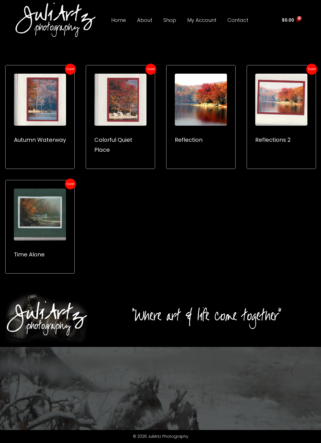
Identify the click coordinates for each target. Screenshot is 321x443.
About (144, 20)
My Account (201, 20)
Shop (169, 20)
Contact (238, 20)
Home (118, 20)
